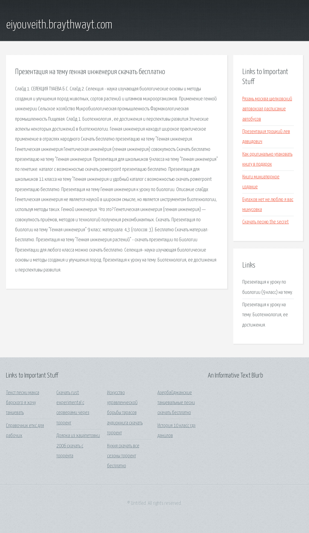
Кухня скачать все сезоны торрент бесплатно (123, 456)
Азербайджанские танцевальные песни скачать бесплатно (176, 403)
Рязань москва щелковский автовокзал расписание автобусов (267, 109)
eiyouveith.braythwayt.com (59, 25)
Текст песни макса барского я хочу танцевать (22, 403)
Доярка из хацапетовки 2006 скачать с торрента (78, 446)
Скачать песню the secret (265, 222)
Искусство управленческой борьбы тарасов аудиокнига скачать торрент (125, 413)
